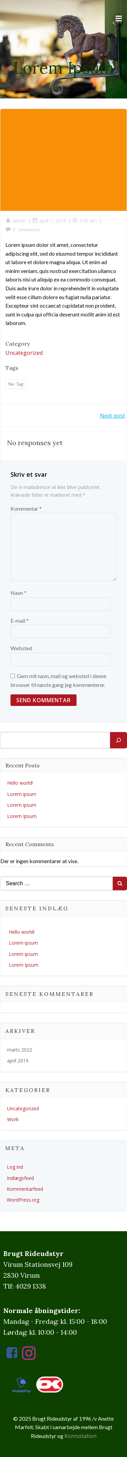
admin (15, 220)
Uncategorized (24, 353)
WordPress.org (23, 1200)
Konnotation (80, 1436)
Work (13, 1119)
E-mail (19, 620)
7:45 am (84, 220)
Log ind (15, 1167)
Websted (21, 648)
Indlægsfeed (20, 1178)
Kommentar (26, 508)
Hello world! (20, 783)
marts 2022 (19, 1049)
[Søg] (118, 740)
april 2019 (17, 1060)
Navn (18, 592)
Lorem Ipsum (22, 816)
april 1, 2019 (49, 220)
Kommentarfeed (25, 1189)
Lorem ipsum (21, 794)
